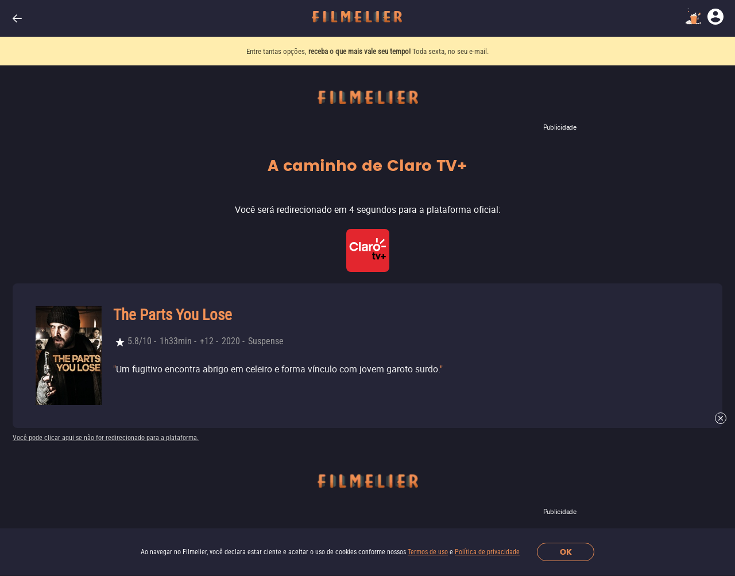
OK (566, 552)
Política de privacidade (487, 552)
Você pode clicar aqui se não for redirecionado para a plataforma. (106, 438)
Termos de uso (428, 552)
